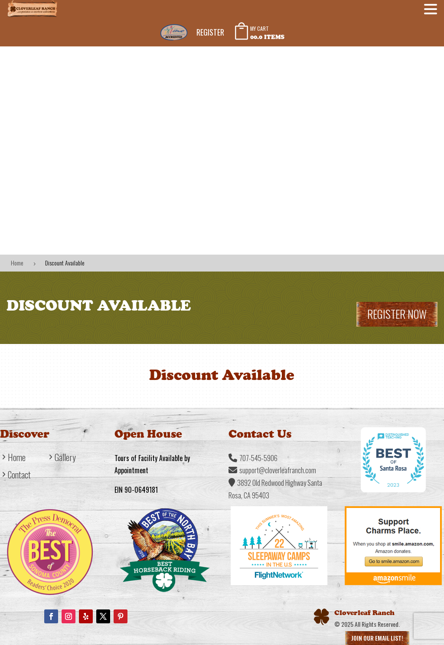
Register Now (397, 314)
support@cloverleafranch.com (277, 470)
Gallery (65, 459)
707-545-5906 (258, 458)
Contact (19, 476)
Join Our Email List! (377, 637)
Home (17, 459)
